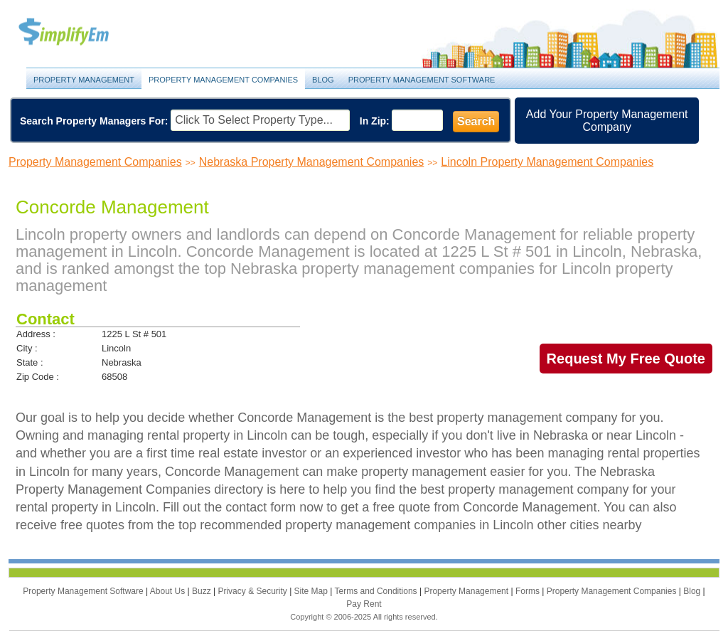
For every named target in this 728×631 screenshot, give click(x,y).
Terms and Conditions (377, 591)
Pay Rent (363, 604)
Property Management (80, 32)
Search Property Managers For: (94, 121)
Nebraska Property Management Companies (311, 162)
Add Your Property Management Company (607, 120)
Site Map (312, 591)
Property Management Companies (223, 79)
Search (476, 121)
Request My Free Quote (626, 358)
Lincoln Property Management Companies (547, 162)
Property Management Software (422, 79)
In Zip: (375, 121)
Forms (528, 591)
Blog (323, 79)
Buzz (202, 591)
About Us (169, 591)
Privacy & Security (253, 591)
